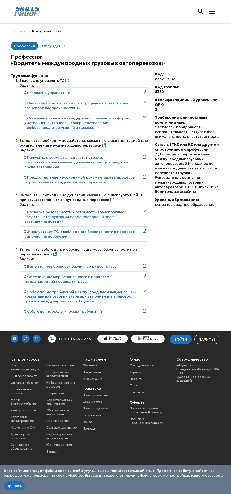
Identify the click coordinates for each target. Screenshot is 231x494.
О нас (134, 385)
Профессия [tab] (24, 46)
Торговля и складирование (22, 419)
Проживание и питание (21, 391)
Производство (57, 421)
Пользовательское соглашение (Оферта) (146, 410)
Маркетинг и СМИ (23, 428)
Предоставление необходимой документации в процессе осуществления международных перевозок (79, 179)
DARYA (87, 422)
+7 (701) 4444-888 (69, 339)
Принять (14, 485)
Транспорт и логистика (20, 436)
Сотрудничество (142, 365)
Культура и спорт (24, 410)
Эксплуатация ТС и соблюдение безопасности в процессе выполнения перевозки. (79, 234)
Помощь (89, 428)
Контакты (137, 392)
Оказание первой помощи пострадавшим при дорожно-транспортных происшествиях (77, 105)
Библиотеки (92, 415)
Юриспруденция (59, 445)
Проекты (136, 379)
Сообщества (92, 402)
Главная (20, 31)
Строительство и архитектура (59, 402)
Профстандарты (95, 408)
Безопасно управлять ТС (48, 92)
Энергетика (55, 393)
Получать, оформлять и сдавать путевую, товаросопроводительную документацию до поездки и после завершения (76, 162)
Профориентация (96, 395)
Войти (180, 339)
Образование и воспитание (57, 412)
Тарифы (207, 339)
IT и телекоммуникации (25, 367)
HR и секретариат (24, 376)
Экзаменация (92, 379)
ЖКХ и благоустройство (24, 402)
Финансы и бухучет (25, 383)
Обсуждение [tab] (54, 46)
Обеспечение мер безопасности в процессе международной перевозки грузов (66, 279)
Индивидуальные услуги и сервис (59, 436)
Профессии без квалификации (57, 374)
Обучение (90, 365)
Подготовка (92, 372)
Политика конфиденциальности (146, 421)
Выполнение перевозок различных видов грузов (70, 266)
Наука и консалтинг (60, 365)
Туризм (52, 451)
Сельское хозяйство (61, 428)
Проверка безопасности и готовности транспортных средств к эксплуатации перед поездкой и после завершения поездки (74, 217)
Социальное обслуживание (21, 446)
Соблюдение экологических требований (63, 311)
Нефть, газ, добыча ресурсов (60, 384)
